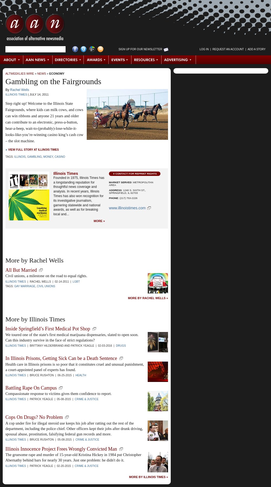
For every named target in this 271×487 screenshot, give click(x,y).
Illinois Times (16, 94)
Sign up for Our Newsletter (140, 49)
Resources (146, 59)
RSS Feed (100, 49)
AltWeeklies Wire (19, 73)
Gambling (34, 156)
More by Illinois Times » (148, 477)
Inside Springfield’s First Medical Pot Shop (47, 328)
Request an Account (228, 49)
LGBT (76, 281)
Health (80, 375)
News (41, 73)
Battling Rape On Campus (31, 388)
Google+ (92, 49)
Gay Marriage (25, 286)
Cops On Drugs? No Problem (34, 417)
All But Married (21, 270)
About (12, 59)
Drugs (121, 345)
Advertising (179, 59)
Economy (56, 73)
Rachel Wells (19, 90)
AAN (35, 28)
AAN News (38, 59)
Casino (59, 156)
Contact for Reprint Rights (136, 173)
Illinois (20, 156)
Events (120, 59)
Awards (96, 59)
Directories (68, 59)
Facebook (75, 49)
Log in (204, 49)
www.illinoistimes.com (127, 208)
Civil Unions (46, 286)
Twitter (83, 49)
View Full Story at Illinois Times (33, 149)
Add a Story (257, 49)
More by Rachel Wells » (148, 298)
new (41, 270)
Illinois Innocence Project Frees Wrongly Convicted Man (61, 449)
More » (99, 221)
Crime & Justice (87, 399)
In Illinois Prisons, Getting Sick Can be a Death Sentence (61, 358)
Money (48, 156)
